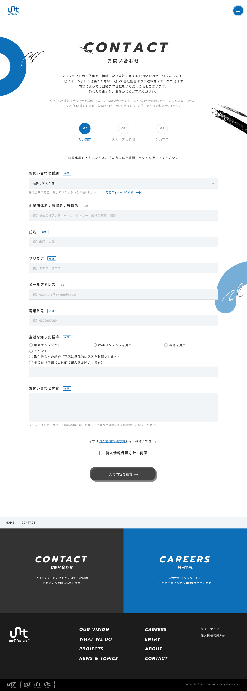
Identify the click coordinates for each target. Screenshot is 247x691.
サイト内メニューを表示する (237, 11)
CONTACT (156, 658)
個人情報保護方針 (112, 441)
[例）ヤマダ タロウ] (123, 268)
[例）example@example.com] (123, 294)
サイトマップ (210, 629)
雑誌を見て (177, 345)
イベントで (42, 350)
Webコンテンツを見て (115, 345)
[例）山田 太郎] (123, 242)
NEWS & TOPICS (98, 658)
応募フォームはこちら (119, 192)
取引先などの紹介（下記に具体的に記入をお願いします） (77, 356)
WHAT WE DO (95, 639)
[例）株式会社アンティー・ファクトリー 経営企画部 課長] (123, 215)
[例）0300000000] (123, 320)
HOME (10, 522)
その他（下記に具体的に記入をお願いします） (69, 362)
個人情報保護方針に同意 (127, 452)
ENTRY (153, 639)
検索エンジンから (47, 345)
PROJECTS (91, 649)
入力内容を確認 (120, 474)
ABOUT (153, 649)
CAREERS (156, 629)
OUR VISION (94, 629)
